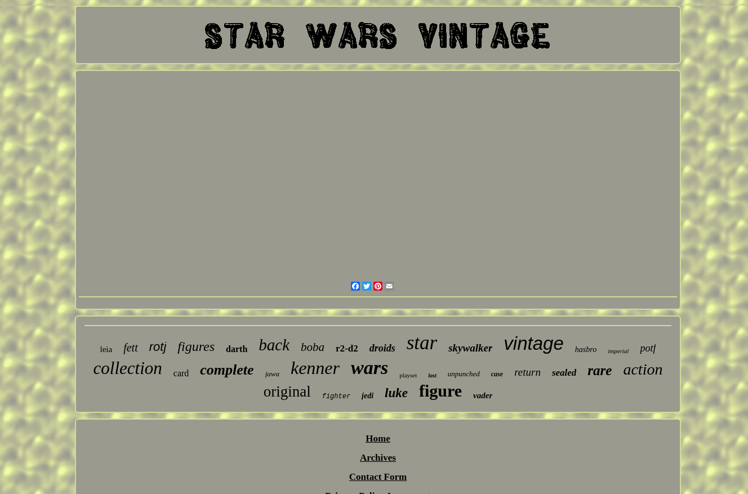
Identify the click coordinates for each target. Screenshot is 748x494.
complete (226, 370)
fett (130, 347)
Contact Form (378, 476)
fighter (336, 396)
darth (236, 349)
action (642, 369)
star (422, 343)
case (497, 374)
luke (396, 393)
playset (408, 375)
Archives (378, 457)
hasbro (585, 349)
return (527, 372)
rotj (158, 347)
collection (128, 368)
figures (196, 346)
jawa (272, 374)
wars (369, 367)
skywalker (470, 348)
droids (382, 348)
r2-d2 (347, 348)
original (287, 391)
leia (106, 349)
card (181, 373)
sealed (564, 372)
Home (378, 438)
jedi (367, 395)
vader (482, 395)
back (274, 345)
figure (440, 390)
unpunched (464, 374)
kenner (315, 368)
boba (312, 347)
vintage (533, 343)
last (432, 375)
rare (599, 370)
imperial (618, 351)
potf (648, 348)
